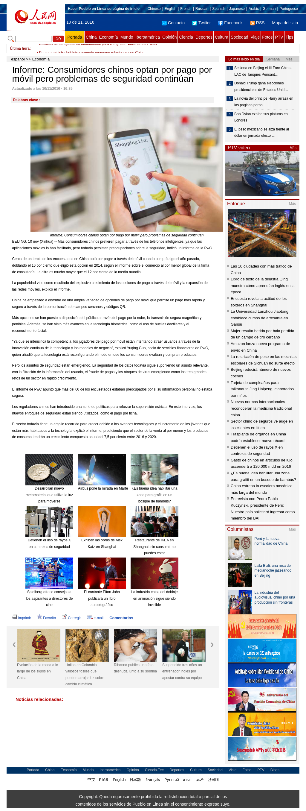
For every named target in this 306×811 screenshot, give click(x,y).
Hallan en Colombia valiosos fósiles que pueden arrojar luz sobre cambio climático (84, 675)
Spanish (218, 9)
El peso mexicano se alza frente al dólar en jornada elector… (261, 132)
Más (293, 148)
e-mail (95, 618)
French (185, 9)
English (170, 9)
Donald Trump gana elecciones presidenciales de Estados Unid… (261, 86)
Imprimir (21, 618)
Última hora (20, 48)
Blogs (274, 770)
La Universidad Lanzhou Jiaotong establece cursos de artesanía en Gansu (259, 317)
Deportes (203, 37)
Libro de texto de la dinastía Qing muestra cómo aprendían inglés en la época (263, 285)
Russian (201, 9)
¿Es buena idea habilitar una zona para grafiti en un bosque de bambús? (155, 494)
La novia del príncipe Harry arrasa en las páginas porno (263, 101)
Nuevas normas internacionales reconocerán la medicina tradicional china (261, 408)
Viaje (255, 37)
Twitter (201, 22)
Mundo (126, 37)
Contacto (173, 22)
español (18, 59)
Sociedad (239, 37)
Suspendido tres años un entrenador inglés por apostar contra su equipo (182, 671)
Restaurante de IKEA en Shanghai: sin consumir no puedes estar (154, 546)
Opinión (169, 37)
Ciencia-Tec (154, 770)
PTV (279, 37)
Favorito (46, 618)
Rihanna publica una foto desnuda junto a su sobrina (135, 668)
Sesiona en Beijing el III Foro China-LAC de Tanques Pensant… (263, 71)
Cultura (221, 37)
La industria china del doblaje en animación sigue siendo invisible (154, 598)
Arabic (254, 9)
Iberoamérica (147, 37)
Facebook (230, 22)
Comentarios (121, 618)
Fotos (267, 37)
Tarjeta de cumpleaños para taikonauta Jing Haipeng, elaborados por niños (262, 389)
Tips (289, 37)
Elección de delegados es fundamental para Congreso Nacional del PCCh (98, 48)
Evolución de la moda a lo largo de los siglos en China (37, 671)
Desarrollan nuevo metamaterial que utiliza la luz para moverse (49, 494)
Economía (108, 37)
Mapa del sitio (285, 22)
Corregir (71, 618)
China (91, 37)
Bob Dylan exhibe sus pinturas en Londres (261, 117)
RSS (257, 22)
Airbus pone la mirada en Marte (103, 488)
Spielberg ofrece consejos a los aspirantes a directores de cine (49, 598)
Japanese (237, 9)
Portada (74, 37)
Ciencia (186, 37)
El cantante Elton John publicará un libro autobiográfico (102, 598)
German (269, 9)
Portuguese (289, 9)
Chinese (154, 9)
